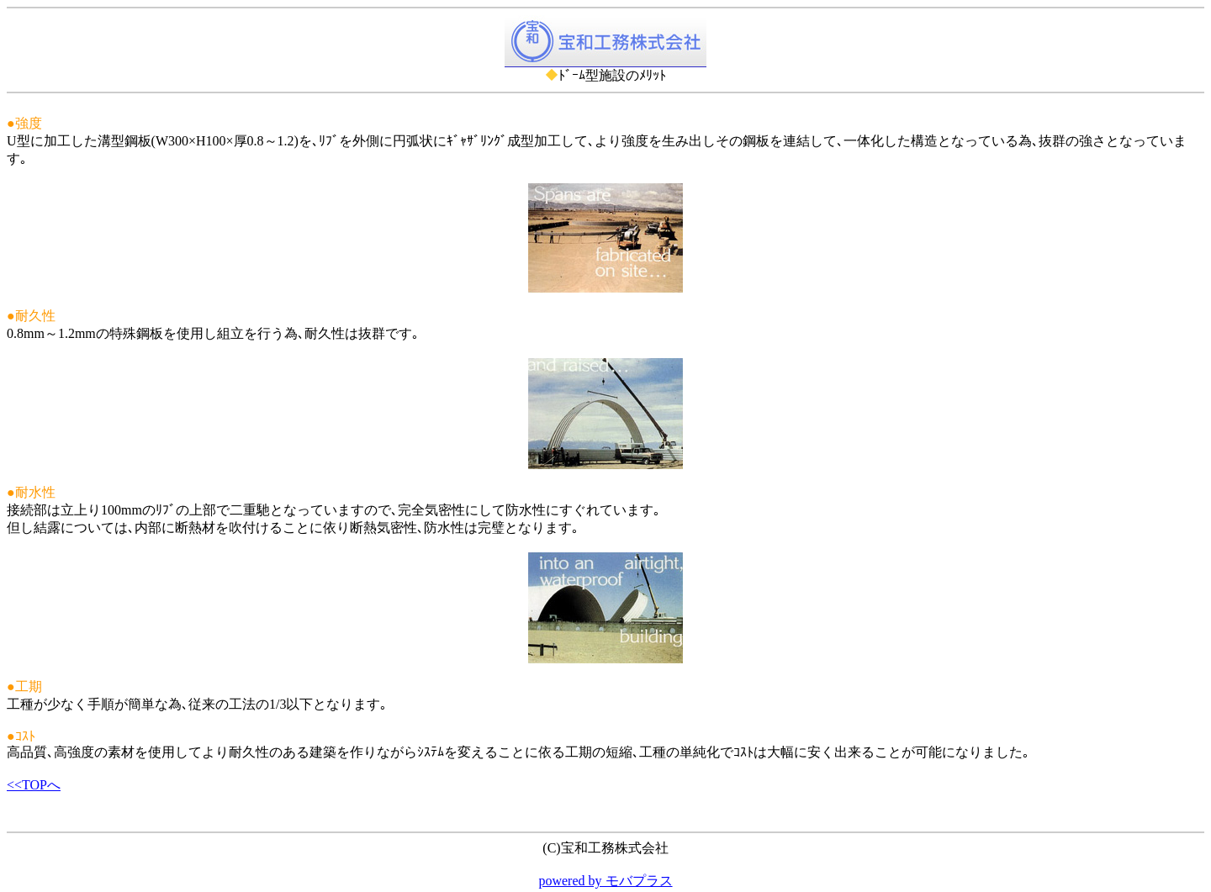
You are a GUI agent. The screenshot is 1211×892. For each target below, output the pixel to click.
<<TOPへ (34, 785)
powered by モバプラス (605, 881)
